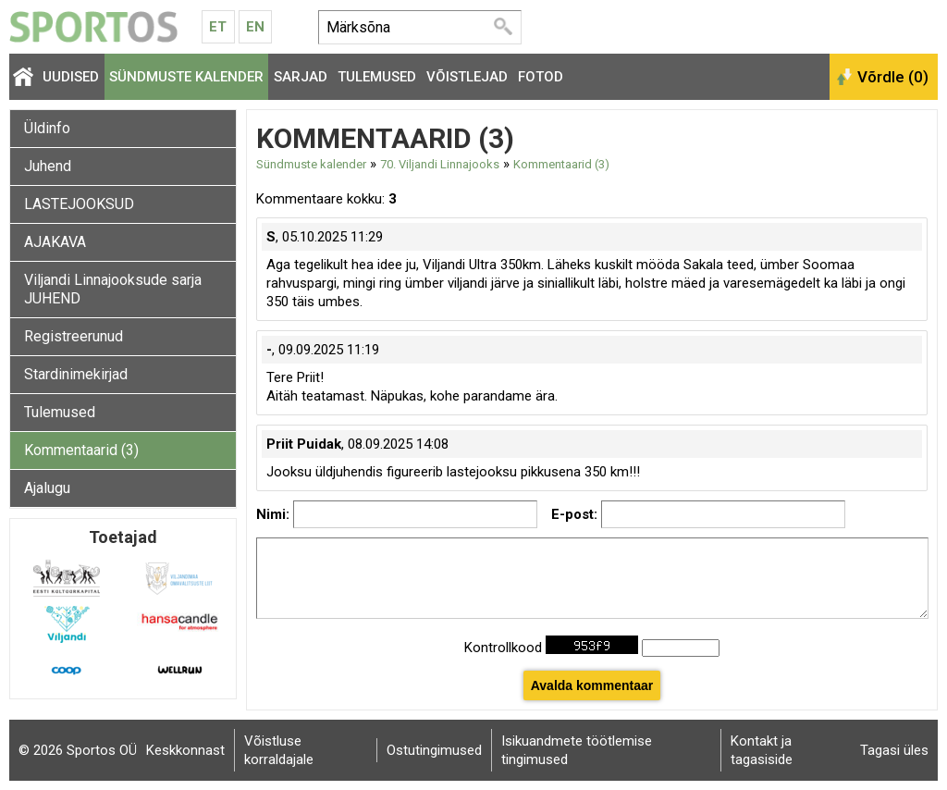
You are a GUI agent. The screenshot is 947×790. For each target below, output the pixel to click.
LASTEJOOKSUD (79, 204)
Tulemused (377, 76)
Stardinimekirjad (76, 374)
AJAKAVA (55, 242)
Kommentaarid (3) (81, 450)
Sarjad (300, 76)
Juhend (47, 166)
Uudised (71, 76)
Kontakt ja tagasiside (762, 750)
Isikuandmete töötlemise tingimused (576, 750)
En (255, 27)
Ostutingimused (434, 750)
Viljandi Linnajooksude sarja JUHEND (113, 289)
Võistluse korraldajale (279, 750)
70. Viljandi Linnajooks (439, 164)
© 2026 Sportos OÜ (77, 750)
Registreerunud (73, 336)
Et (218, 27)
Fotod (540, 76)
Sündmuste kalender (186, 76)
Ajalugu (47, 488)
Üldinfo (47, 128)
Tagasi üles (894, 750)
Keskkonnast (185, 750)
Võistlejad (467, 76)
